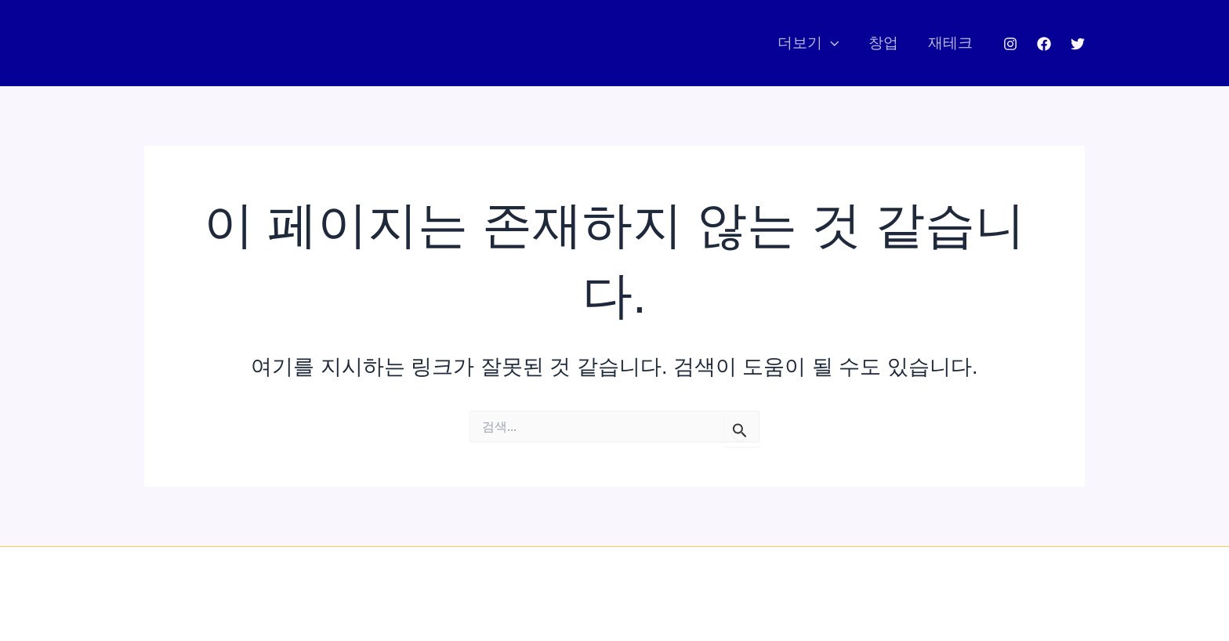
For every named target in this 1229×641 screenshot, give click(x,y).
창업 (883, 43)
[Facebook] (1044, 44)
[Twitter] (1078, 44)
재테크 (950, 43)
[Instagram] (1010, 44)
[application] (830, 43)
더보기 (808, 43)
